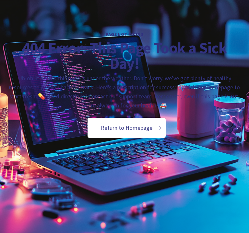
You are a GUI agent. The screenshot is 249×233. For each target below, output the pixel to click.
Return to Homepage (132, 127)
